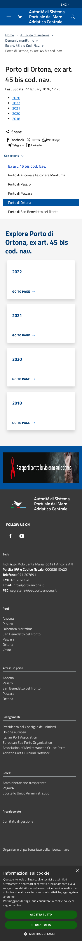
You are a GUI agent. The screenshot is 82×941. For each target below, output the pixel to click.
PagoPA (8, 788)
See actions (14, 156)
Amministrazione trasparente (24, 782)
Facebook (14, 139)
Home (9, 35)
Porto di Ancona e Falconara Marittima (36, 175)
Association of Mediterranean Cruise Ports (34, 747)
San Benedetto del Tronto (21, 634)
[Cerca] (72, 16)
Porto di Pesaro (19, 184)
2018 (16, 118)
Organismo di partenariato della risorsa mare (36, 849)
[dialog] (41, 903)
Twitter (33, 139)
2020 (16, 113)
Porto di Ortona (19, 202)
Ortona (8, 644)
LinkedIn (34, 145)
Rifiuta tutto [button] (41, 925)
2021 (16, 108)
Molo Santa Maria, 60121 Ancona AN (45, 564)
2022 (16, 103)
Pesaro (8, 623)
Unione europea (14, 732)
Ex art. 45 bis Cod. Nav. (22, 45)
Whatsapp (51, 139)
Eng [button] (66, 4)
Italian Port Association (20, 737)
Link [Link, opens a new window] (18, 905)
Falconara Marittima (18, 628)
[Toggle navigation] (8, 16)
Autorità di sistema (34, 35)
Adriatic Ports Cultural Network (26, 752)
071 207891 (26, 574)
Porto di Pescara (20, 193)
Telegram (15, 145)
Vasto (7, 649)
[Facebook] (10, 536)
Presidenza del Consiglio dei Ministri (29, 726)
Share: (13, 132)
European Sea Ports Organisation (27, 742)
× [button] (77, 871)
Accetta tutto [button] (41, 914)
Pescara (8, 639)
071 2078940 (20, 579)
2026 (16, 97)
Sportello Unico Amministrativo (26, 793)
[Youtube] (21, 536)
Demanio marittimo (19, 40)
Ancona (8, 618)
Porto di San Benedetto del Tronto (33, 211)
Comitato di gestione (18, 821)
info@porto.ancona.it (28, 585)
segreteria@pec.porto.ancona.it (33, 590)
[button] (41, 934)
